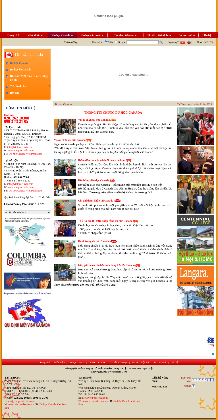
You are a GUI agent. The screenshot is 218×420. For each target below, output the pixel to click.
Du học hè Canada (20, 69)
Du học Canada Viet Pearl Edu (25, 153)
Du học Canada (62, 35)
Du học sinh (187, 35)
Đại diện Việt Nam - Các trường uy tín (29, 77)
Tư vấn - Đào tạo (125, 35)
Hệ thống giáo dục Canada (93, 180)
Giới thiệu (35, 35)
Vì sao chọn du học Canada (94, 119)
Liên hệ (206, 35)
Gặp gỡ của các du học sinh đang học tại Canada (106, 265)
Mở (206, 42)
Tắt (212, 42)
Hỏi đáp (14, 92)
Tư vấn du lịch (30, 86)
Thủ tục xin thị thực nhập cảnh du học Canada (105, 220)
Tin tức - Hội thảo (159, 35)
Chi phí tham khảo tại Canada (95, 200)
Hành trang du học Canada (94, 241)
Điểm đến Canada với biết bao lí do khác (102, 160)
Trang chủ (13, 35)
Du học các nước (92, 35)
